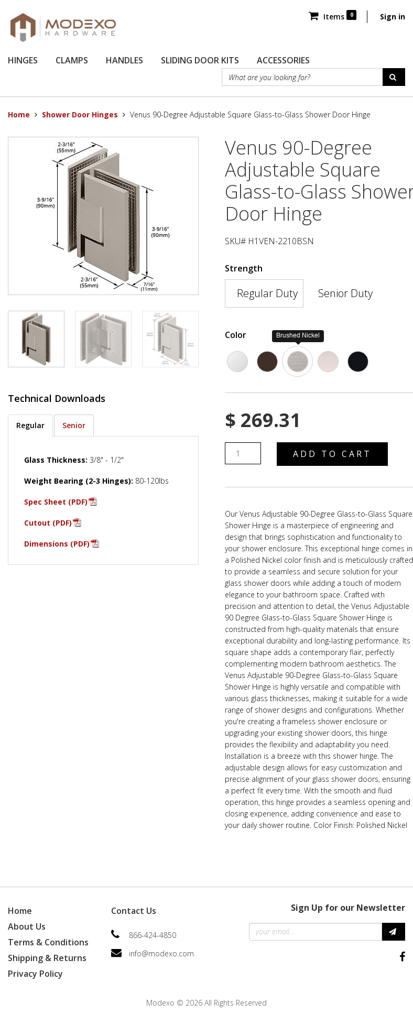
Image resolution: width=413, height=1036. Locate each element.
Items (332, 16)
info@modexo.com (161, 953)
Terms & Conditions (48, 942)
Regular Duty (267, 293)
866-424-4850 (152, 935)
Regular (30, 425)
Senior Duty (345, 293)
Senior (73, 425)
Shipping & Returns (47, 958)
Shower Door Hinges (80, 114)
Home (19, 114)
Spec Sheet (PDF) (56, 502)
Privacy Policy (35, 973)
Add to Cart (332, 454)
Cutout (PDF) (48, 523)
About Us (27, 926)
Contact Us (133, 911)
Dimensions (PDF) (57, 544)
